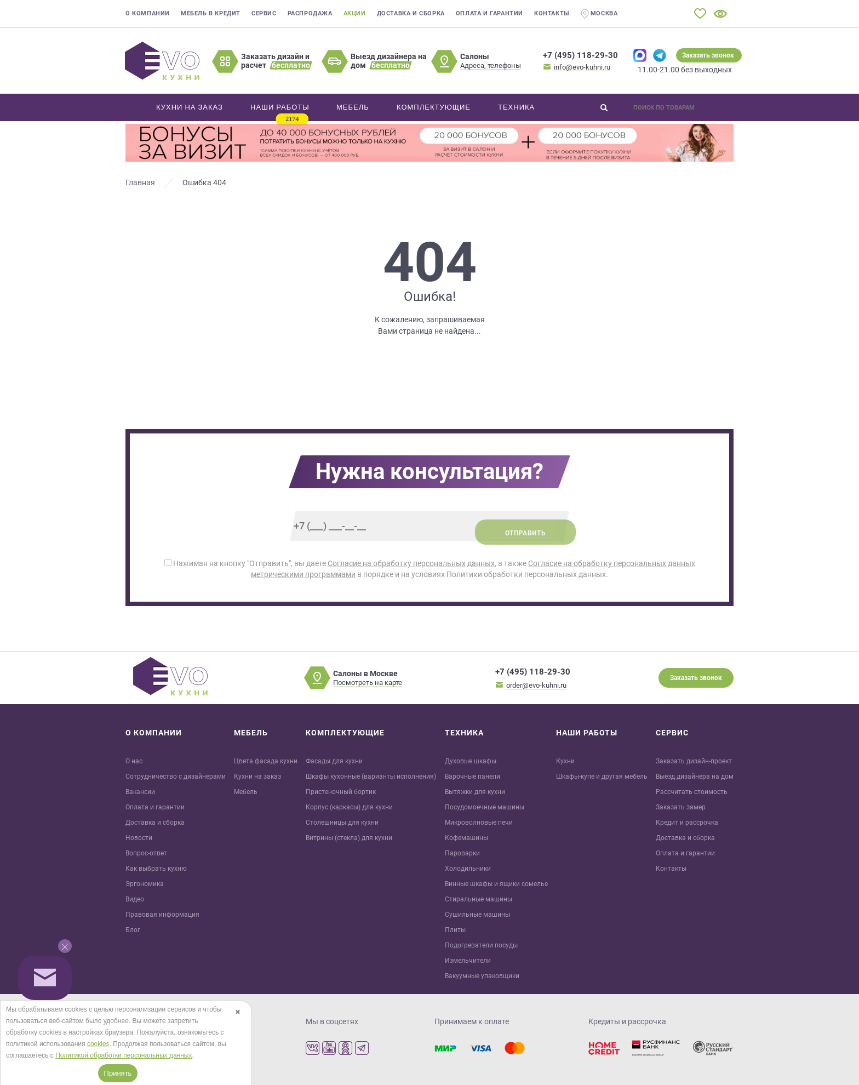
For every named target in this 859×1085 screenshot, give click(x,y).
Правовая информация (162, 914)
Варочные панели (472, 776)
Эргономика (144, 884)
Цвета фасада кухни (265, 761)
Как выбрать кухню (156, 868)
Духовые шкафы (470, 761)
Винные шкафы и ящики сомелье (496, 884)
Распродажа (310, 13)
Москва (599, 14)
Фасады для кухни (334, 761)
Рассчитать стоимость (692, 792)
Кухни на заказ (257, 776)
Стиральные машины (478, 899)
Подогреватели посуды (481, 945)
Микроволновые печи (479, 822)
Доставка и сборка (411, 13)
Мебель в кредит (210, 13)
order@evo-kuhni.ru (536, 685)
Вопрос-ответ (146, 853)
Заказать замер (681, 807)
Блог (132, 930)
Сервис (264, 13)
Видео (134, 899)
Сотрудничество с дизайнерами (175, 776)
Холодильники (468, 868)
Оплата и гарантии (489, 13)
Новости (138, 838)
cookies (98, 1044)
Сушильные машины (477, 914)
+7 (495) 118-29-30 (580, 55)
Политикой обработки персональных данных (123, 1055)
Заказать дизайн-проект (694, 761)
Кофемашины (466, 838)
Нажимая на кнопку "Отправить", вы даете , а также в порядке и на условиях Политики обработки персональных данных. (429, 569)
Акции (354, 13)
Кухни (565, 761)
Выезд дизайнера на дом (695, 776)
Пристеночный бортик (341, 792)
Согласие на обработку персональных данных (411, 563)
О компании (147, 13)
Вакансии (140, 792)
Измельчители (468, 960)
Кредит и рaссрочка (687, 822)
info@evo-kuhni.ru (582, 67)
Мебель (245, 792)
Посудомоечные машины (484, 807)
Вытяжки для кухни (475, 792)
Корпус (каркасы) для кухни (349, 807)
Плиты (455, 930)
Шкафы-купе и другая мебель (602, 776)
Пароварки (462, 853)
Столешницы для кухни (342, 822)
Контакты (552, 13)
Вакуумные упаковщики (482, 976)
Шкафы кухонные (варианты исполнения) (371, 776)
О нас (133, 761)
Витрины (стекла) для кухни (349, 838)
